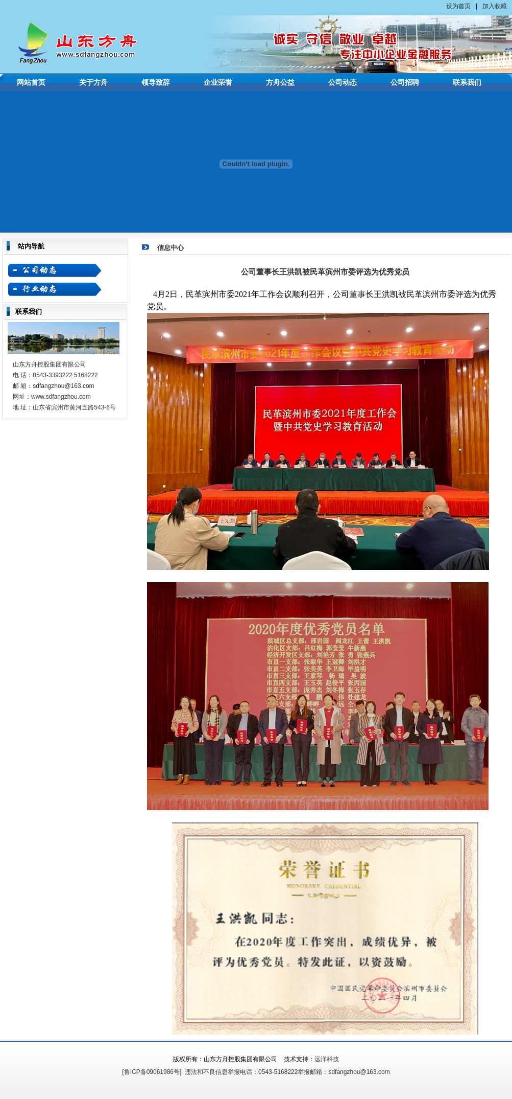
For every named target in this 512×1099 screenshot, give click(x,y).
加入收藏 (494, 6)
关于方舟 (93, 82)
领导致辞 (155, 82)
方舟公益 (280, 82)
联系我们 (467, 82)
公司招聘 (405, 82)
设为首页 (458, 6)
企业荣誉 (218, 82)
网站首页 (31, 82)
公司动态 (342, 82)
